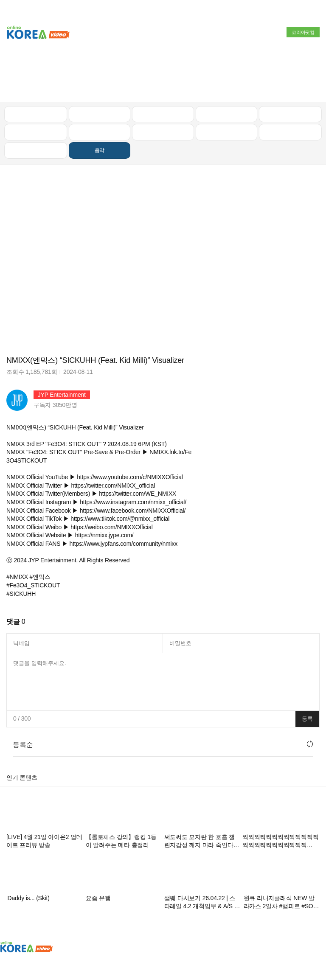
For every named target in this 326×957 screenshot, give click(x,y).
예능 (163, 81)
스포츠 (290, 81)
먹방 (36, 99)
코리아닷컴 (303, 32)
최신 (36, 63)
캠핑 (100, 81)
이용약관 (199, 912)
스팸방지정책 (164, 912)
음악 (100, 99)
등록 (307, 668)
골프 (290, 63)
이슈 (227, 81)
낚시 (36, 81)
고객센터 (228, 912)
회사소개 (11, 912)
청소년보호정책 (120, 912)
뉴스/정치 (163, 63)
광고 (35, 912)
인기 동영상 (99, 63)
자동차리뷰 (226, 63)
